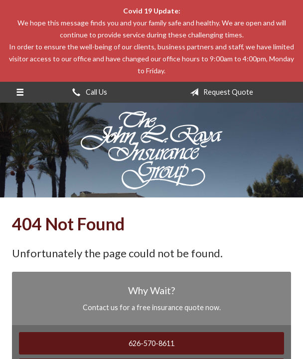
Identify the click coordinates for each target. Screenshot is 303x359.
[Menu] (19, 92)
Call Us (87, 92)
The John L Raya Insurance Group (152, 150)
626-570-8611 (151, 343)
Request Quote (219, 92)
